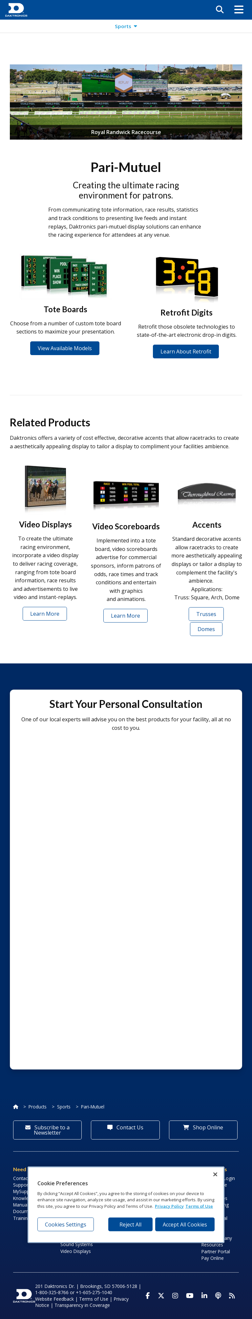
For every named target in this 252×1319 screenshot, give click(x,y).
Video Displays (45, 524)
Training (21, 1218)
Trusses (206, 614)
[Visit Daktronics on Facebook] (148, 1296)
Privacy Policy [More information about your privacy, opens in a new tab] (169, 1206)
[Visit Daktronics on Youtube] (190, 1296)
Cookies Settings (65, 1224)
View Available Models (65, 348)
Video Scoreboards (126, 526)
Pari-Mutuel (92, 1107)
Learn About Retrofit (185, 351)
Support (21, 1185)
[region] (126, 1205)
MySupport (24, 1191)
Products (38, 1107)
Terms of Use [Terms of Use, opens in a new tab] (199, 1206)
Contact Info (25, 1178)
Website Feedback (54, 1299)
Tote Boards (65, 309)
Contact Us (125, 1127)
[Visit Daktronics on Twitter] (161, 1296)
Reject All (130, 1224)
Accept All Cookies (185, 1224)
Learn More (44, 613)
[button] (239, 10)
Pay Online (212, 1258)
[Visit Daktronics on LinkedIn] (204, 1296)
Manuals (22, 1205)
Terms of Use (93, 1299)
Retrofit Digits (186, 312)
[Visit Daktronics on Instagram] (175, 1296)
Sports (64, 1107)
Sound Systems (76, 1244)
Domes (206, 629)
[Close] (215, 1174)
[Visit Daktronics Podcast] (218, 1296)
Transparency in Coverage (82, 1305)
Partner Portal (215, 1251)
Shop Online (203, 1127)
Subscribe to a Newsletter (47, 1130)
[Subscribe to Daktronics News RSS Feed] (232, 1296)
